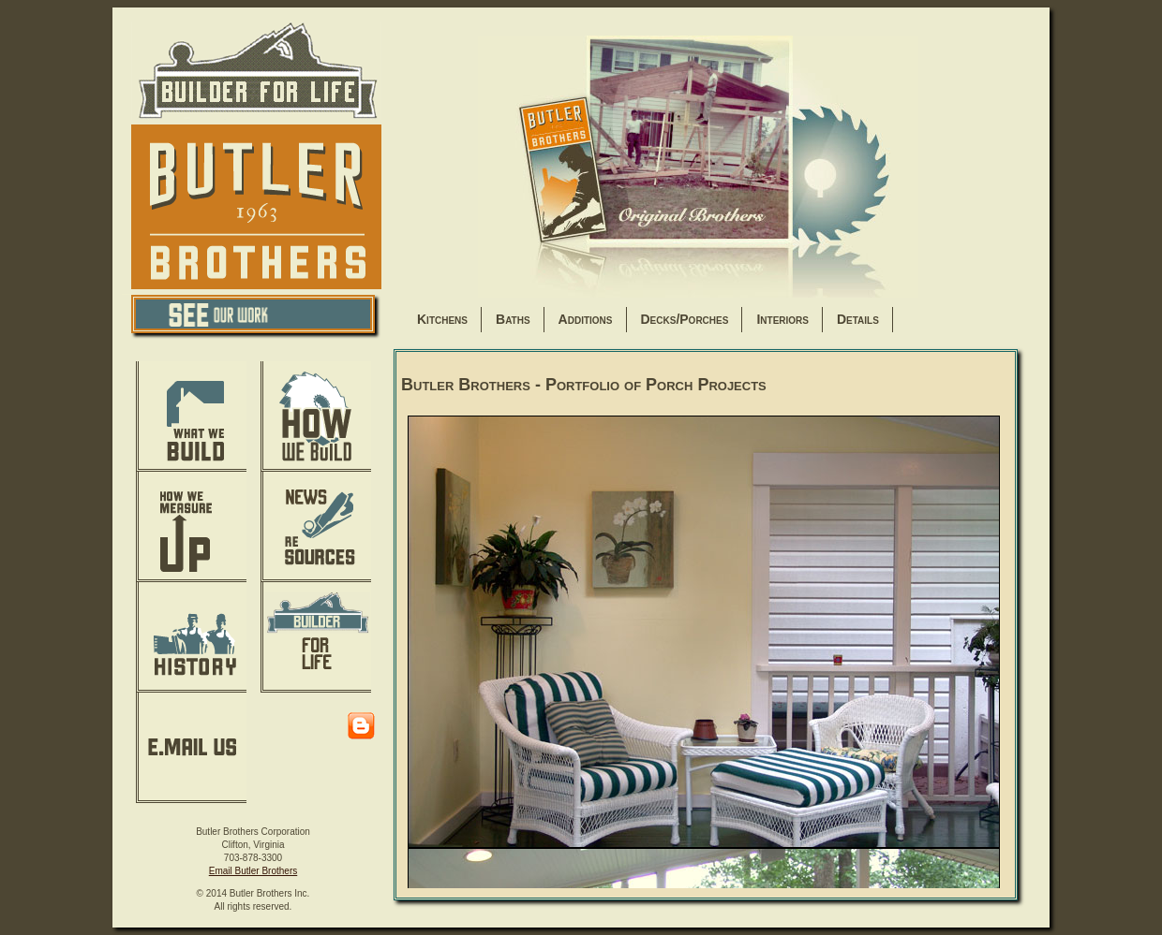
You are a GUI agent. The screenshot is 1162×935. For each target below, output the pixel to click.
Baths (513, 319)
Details (858, 319)
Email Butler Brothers (253, 871)
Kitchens (442, 319)
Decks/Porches (685, 319)
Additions (586, 319)
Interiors (782, 319)
